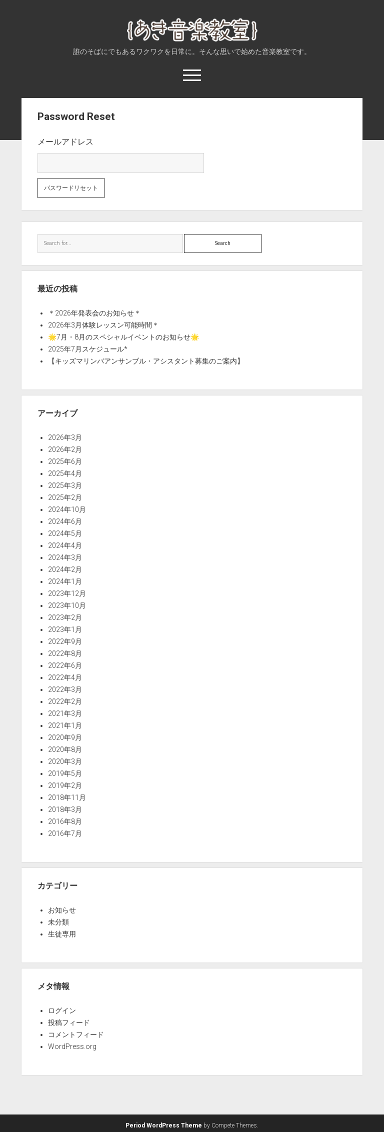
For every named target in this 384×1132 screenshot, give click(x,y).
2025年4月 (65, 474)
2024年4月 (65, 546)
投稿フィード (69, 1022)
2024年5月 (65, 534)
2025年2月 (65, 498)
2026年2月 (65, 450)
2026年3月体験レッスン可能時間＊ (103, 325)
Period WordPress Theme (164, 1125)
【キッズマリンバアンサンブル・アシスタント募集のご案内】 (146, 361)
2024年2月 (65, 570)
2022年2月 (65, 702)
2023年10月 (67, 606)
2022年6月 (65, 666)
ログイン (62, 1010)
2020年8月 (65, 750)
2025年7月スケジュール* (88, 349)
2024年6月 (65, 522)
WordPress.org (72, 1046)
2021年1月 (65, 726)
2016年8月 (65, 822)
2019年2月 (65, 786)
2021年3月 (65, 714)
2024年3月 (65, 558)
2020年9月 (65, 738)
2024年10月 (67, 510)
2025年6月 (65, 462)
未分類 (58, 922)
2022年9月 (65, 642)
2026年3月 (65, 438)
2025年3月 (65, 486)
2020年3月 (65, 762)
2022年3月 (65, 690)
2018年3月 (65, 810)
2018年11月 (67, 798)
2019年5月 (65, 774)
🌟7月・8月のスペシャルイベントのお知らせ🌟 (123, 337)
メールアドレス (66, 141)
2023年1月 (65, 630)
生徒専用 (62, 934)
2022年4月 (65, 678)
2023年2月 (65, 618)
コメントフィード (76, 1034)
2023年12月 (67, 594)
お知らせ (62, 910)
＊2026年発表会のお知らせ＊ (94, 313)
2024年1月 (65, 582)
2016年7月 (65, 834)
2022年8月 (65, 654)
